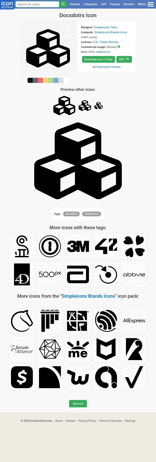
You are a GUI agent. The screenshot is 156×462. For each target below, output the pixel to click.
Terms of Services (110, 420)
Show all (78, 403)
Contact (71, 420)
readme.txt (103, 51)
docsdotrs (71, 213)
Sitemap (130, 420)
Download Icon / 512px (98, 59)
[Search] (63, 4)
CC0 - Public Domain (105, 42)
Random (129, 4)
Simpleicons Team (105, 27)
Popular (115, 4)
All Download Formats (107, 67)
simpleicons (92, 213)
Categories (90, 4)
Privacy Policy (87, 420)
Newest (75, 4)
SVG (104, 4)
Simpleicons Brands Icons (110, 32)
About (59, 420)
